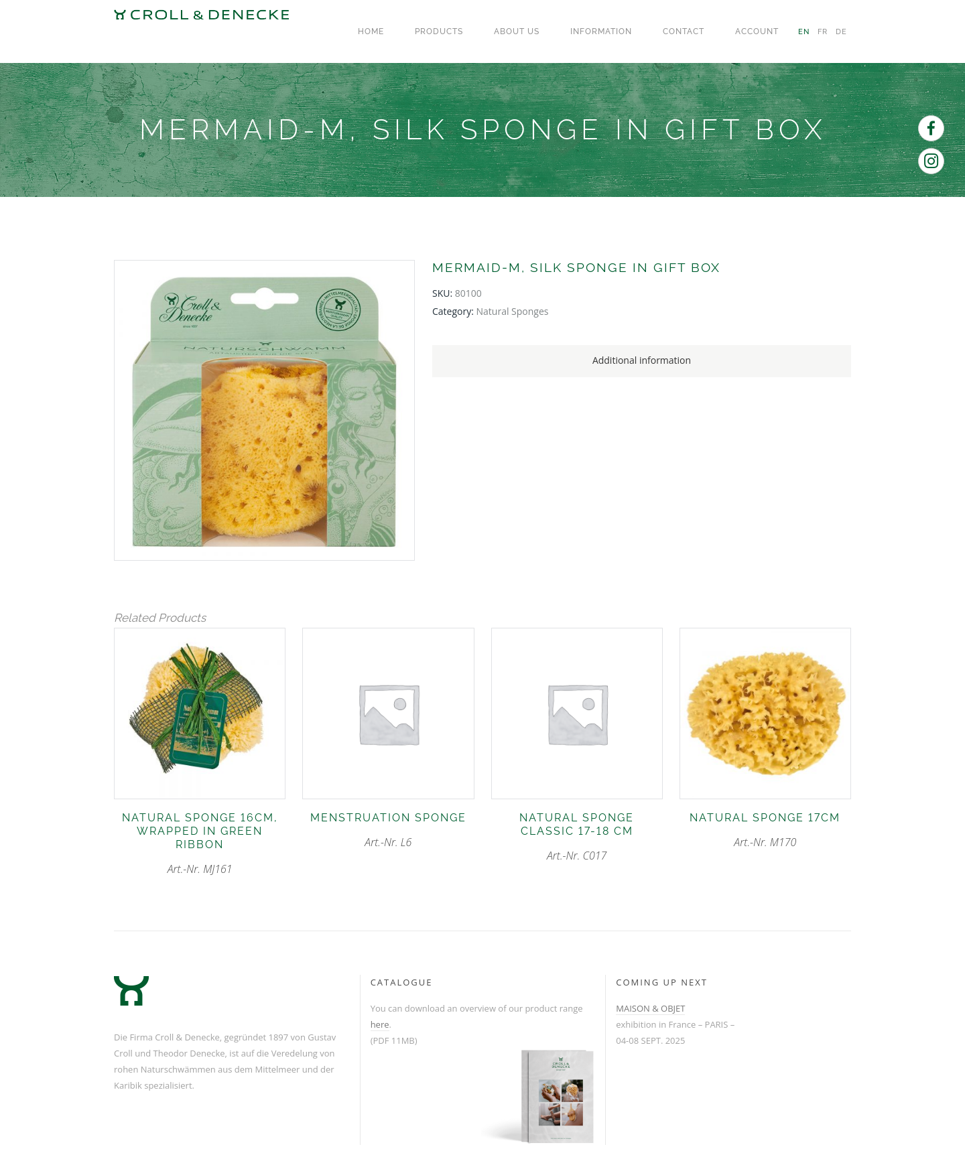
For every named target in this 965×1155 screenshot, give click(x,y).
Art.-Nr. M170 (765, 830)
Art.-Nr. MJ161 (199, 843)
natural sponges (512, 311)
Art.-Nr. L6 (388, 830)
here (380, 1024)
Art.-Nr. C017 (577, 837)
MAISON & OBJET (650, 1008)
